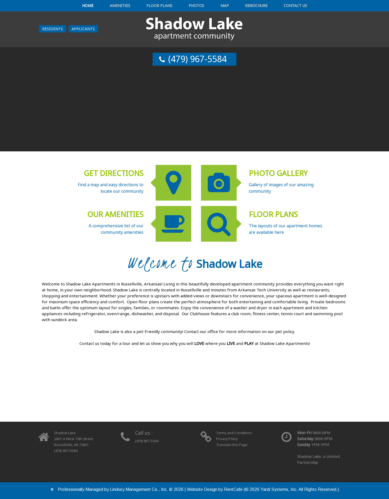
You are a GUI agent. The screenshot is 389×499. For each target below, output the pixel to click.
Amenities (138, 6)
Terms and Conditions (236, 432)
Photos (196, 6)
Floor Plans (168, 6)
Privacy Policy (228, 438)
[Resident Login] (52, 30)
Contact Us (267, 6)
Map (214, 6)
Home (115, 6)
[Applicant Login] (83, 30)
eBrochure (237, 6)
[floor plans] (194, 394)
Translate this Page (233, 444)
